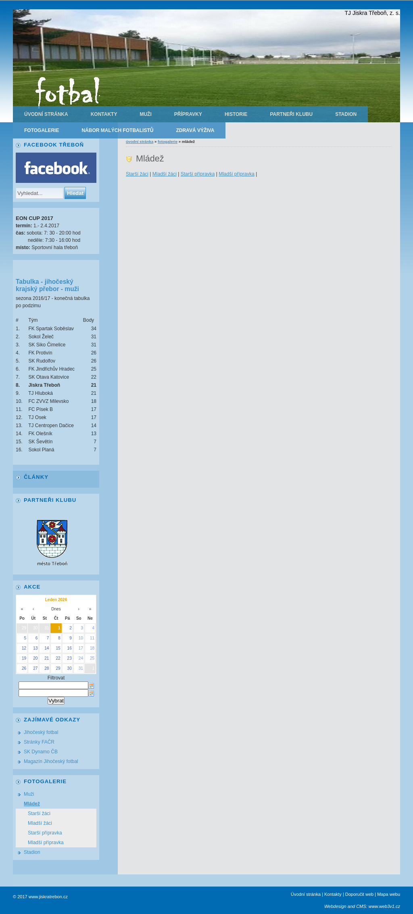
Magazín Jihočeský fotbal (51, 761)
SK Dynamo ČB (41, 752)
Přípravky (188, 114)
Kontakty (104, 114)
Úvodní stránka (46, 114)
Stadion (346, 114)
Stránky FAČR (39, 742)
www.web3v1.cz (384, 906)
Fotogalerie (41, 130)
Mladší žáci (164, 174)
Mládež (32, 804)
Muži (145, 114)
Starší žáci (137, 174)
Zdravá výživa (195, 130)
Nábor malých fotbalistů (117, 130)
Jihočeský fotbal (41, 732)
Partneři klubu (291, 114)
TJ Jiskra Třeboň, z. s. (372, 13)
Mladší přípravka (236, 174)
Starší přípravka (198, 174)
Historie (236, 114)
